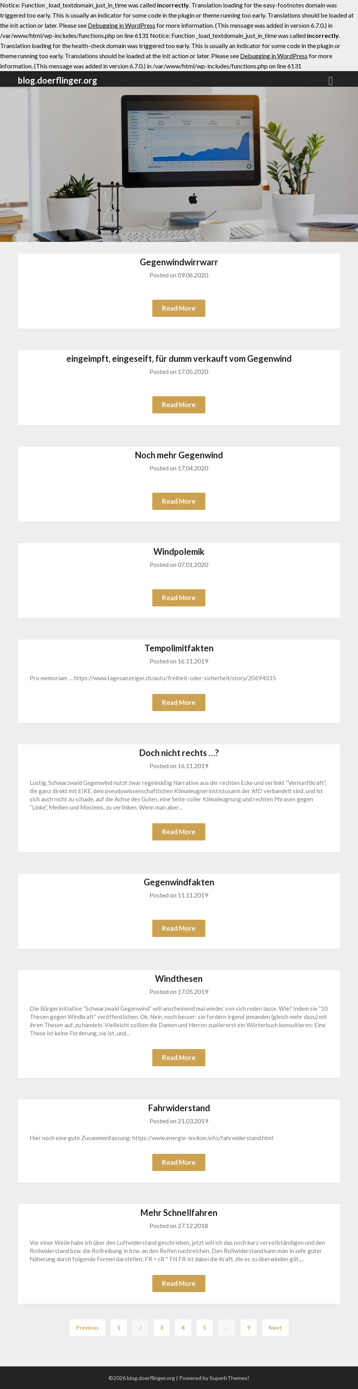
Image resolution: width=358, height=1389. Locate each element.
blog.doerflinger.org (57, 80)
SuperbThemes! (229, 1378)
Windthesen (179, 978)
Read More (179, 308)
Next (275, 1327)
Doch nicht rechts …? (179, 752)
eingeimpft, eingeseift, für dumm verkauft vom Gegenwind (179, 358)
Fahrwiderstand (179, 1108)
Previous (87, 1327)
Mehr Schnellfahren (178, 1212)
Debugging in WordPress (121, 25)
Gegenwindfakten (179, 882)
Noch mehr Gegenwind (179, 455)
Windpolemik (179, 551)
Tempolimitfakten (179, 648)
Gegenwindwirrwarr (179, 262)
